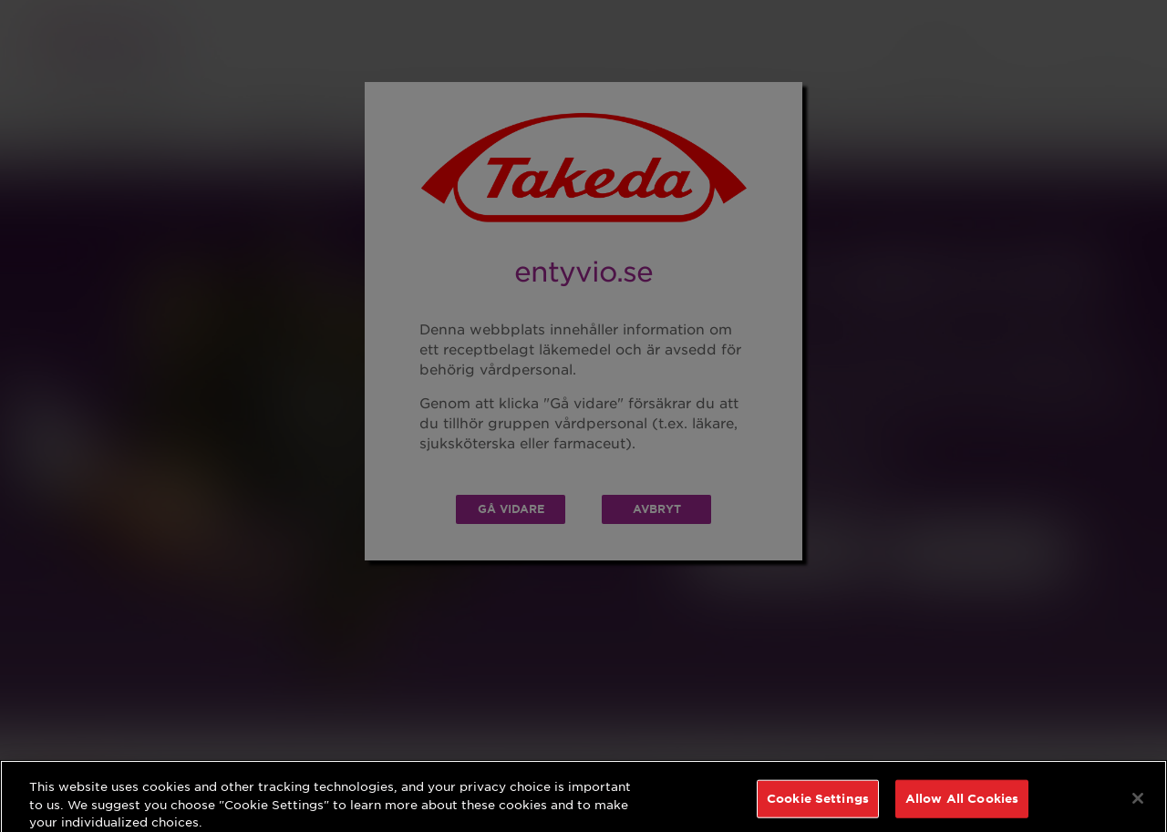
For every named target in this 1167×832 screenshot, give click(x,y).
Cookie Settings (818, 807)
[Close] (1138, 806)
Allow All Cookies (961, 807)
